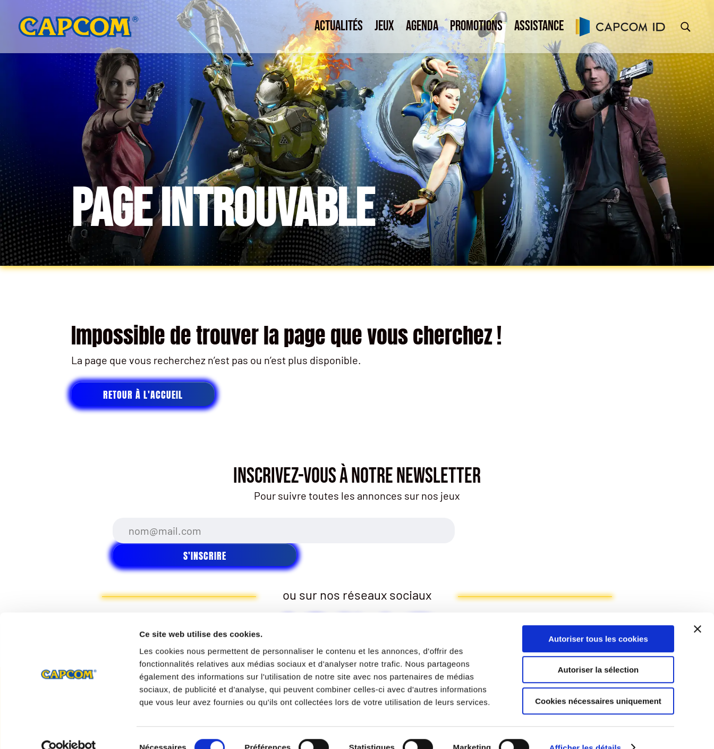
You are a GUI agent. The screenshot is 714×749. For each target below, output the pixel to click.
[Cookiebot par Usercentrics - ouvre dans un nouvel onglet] (68, 728)
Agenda (422, 26)
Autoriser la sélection (598, 650)
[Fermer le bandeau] (697, 609)
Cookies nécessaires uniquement (598, 681)
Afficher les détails (585, 728)
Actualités (338, 26)
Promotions (476, 26)
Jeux (384, 26)
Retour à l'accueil (143, 395)
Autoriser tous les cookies (598, 619)
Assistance (539, 26)
